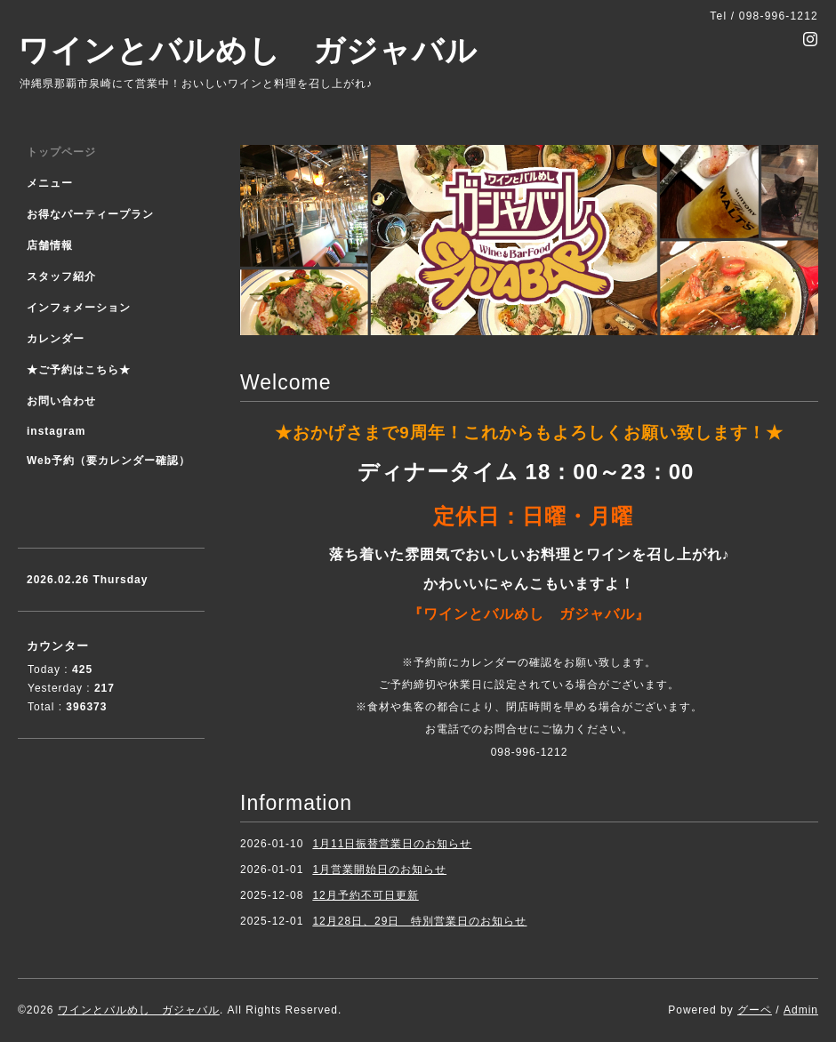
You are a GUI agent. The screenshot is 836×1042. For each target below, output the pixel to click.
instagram (56, 431)
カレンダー (55, 339)
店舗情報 (50, 245)
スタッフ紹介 (61, 276)
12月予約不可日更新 (365, 895)
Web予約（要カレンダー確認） (108, 460)
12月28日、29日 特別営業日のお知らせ (419, 921)
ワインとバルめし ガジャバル (248, 50)
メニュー (50, 183)
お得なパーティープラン (90, 214)
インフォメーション (79, 307)
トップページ (61, 152)
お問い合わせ (61, 401)
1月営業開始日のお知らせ (379, 869)
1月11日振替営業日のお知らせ (391, 844)
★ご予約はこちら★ (79, 370)
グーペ (754, 1010)
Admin (801, 1010)
